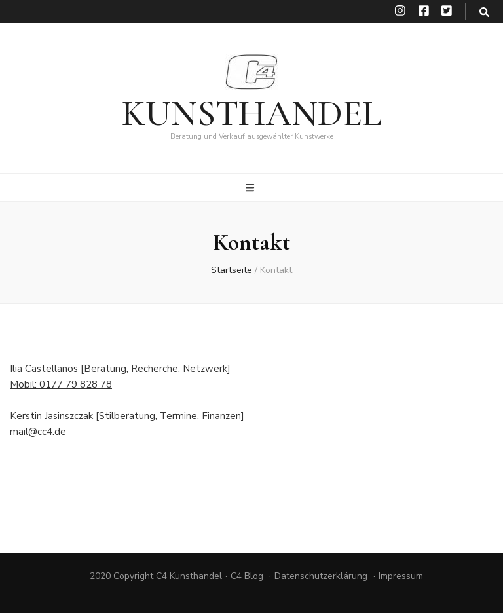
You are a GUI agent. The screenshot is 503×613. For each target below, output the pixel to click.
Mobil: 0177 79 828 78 (61, 384)
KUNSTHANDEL (251, 114)
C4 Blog (247, 576)
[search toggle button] (484, 12)
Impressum (401, 576)
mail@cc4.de (38, 431)
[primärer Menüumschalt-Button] (251, 188)
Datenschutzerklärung (320, 576)
